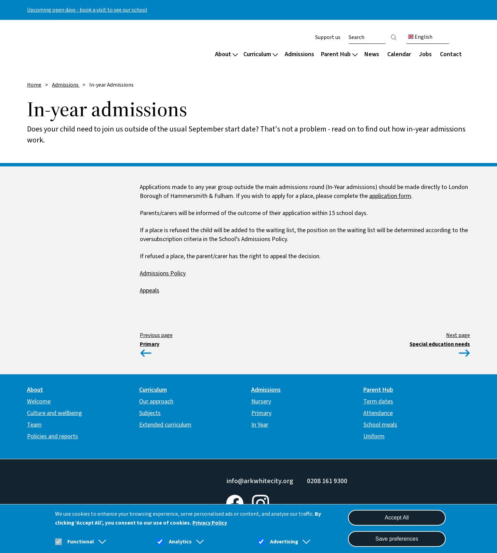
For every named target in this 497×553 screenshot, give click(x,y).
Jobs (425, 54)
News (371, 54)
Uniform (374, 436)
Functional (80, 541)
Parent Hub (339, 54)
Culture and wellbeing (54, 413)
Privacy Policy (209, 523)
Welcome (39, 401)
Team (34, 424)
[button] (101, 541)
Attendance (378, 413)
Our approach (156, 401)
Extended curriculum (165, 424)
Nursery (261, 401)
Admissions (299, 54)
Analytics (180, 541)
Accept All (397, 517)
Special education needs (439, 344)
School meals (380, 424)
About (226, 54)
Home (34, 85)
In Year (259, 424)
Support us (327, 37)
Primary (149, 344)
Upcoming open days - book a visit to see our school (87, 10)
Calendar (399, 54)
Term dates (378, 401)
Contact (451, 54)
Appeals (149, 290)
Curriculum (260, 54)
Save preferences (396, 539)
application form (390, 196)
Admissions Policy (163, 273)
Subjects (150, 413)
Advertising (284, 541)
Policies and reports (52, 436)
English (420, 37)
